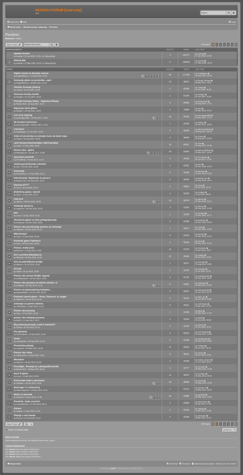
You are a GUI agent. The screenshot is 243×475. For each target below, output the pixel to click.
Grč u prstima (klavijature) (28, 254)
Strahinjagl (20, 132)
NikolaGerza (21, 153)
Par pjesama (20, 331)
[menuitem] (23, 22)
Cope (200, 227)
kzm (18, 167)
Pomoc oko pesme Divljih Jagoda (32, 275)
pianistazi (202, 416)
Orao (18, 313)
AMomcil (20, 299)
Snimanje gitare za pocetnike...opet (32, 80)
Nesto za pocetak (23, 394)
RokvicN (19, 257)
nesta (18, 146)
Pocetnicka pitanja (24, 345)
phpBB (112, 468)
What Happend (22, 390)
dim (16, 213)
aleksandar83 (22, 292)
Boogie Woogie (204, 81)
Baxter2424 (21, 369)
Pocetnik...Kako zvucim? (27, 401)
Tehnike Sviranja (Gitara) (27, 87)
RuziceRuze (21, 174)
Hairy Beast (203, 402)
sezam (200, 353)
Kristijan (19, 97)
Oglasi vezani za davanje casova (31, 73)
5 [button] (228, 44)
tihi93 (18, 320)
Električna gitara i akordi (27, 192)
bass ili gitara (21, 373)
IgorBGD (201, 395)
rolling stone (21, 355)
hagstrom (20, 209)
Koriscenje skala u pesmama (29, 380)
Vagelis (19, 411)
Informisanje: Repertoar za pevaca (32, 178)
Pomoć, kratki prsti (24, 247)
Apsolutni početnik (24, 157)
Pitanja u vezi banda (24, 415)
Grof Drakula (21, 334)
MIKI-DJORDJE (204, 129)
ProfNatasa (202, 74)
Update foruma (22, 53)
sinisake (201, 213)
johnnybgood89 (22, 118)
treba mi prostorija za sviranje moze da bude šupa (40, 136)
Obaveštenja (49, 56)
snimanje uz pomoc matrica (28, 303)
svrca (18, 376)
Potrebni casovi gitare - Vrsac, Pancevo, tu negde (40, 296)
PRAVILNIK (20, 60)
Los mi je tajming (23, 115)
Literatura (19, 129)
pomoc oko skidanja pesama (29, 317)
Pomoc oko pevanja (24, 310)
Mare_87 (201, 297)
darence (19, 362)
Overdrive (202, 248)
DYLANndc (21, 160)
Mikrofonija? (20, 233)
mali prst (18, 199)
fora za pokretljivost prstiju (28, 261)
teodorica (20, 223)
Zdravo (17, 408)
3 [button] (220, 44)
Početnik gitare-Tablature (27, 240)
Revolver (20, 397)
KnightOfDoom (22, 76)
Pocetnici (12, 34)
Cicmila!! (201, 262)
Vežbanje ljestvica (23, 206)
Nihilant (19, 111)
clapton (201, 122)
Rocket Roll (21, 104)
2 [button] (216, 44)
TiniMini (201, 346)
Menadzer (19, 359)
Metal (200, 311)
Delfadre (20, 383)
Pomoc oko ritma (23, 352)
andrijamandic (22, 278)
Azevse (19, 418)
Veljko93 (20, 230)
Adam (18, 271)
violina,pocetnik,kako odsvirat (30, 164)
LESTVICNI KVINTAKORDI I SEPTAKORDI (36, 143)
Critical (18, 38)
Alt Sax (17, 268)
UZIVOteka (21, 306)
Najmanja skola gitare (25, 108)
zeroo (18, 216)
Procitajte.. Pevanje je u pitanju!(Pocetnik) (36, 366)
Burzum (19, 251)
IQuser (19, 327)
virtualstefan (21, 341)
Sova (18, 188)
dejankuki (202, 283)
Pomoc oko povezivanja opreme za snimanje (37, 226)
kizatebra (20, 285)
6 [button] (232, 44)
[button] (236, 45)
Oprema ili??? (21, 185)
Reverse (201, 171)
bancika (201, 234)
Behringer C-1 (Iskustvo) (27, 387)
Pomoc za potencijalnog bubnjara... (32, 289)
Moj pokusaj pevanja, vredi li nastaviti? (34, 324)
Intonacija (19, 171)
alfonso (19, 202)
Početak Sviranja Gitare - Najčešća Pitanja (36, 101)
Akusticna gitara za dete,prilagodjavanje (35, 220)
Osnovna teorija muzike (26, 94)
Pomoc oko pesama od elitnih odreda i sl (35, 282)
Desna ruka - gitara (24, 150)
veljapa (201, 255)
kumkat (19, 56)
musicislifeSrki (22, 404)
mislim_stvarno (204, 360)
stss (199, 108)
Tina (199, 143)
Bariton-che (21, 181)
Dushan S (202, 388)
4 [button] (224, 44)
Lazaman (20, 348)
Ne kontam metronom (25, 122)
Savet (17, 338)
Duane (19, 139)
